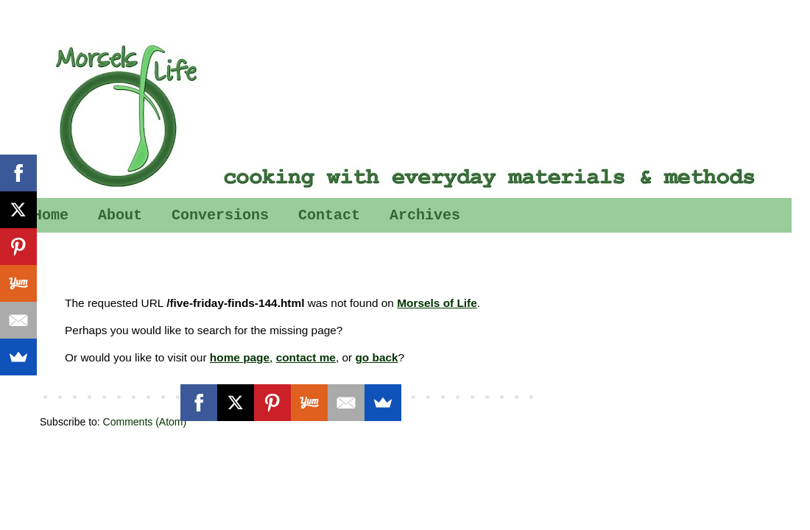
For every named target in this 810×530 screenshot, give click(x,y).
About (120, 215)
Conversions (220, 215)
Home (50, 215)
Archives (425, 215)
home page (240, 357)
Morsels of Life (437, 303)
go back (376, 357)
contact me (306, 357)
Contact (329, 215)
